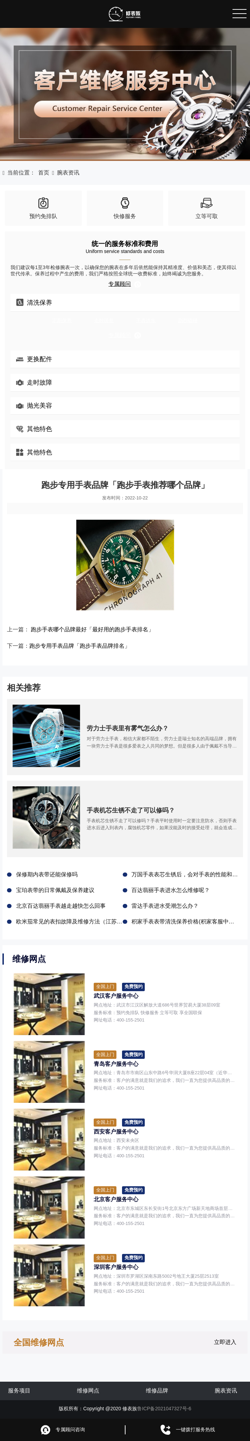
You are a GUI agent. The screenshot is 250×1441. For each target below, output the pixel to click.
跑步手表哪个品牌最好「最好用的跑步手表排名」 (92, 629)
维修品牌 (157, 1391)
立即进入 (225, 1342)
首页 (43, 173)
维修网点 (88, 1391)
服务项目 (19, 1391)
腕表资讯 (68, 173)
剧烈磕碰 (188, 320)
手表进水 (146, 320)
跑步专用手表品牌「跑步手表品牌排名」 (79, 646)
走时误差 (104, 320)
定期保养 (62, 320)
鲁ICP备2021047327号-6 (164, 1408)
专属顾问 (124, 284)
